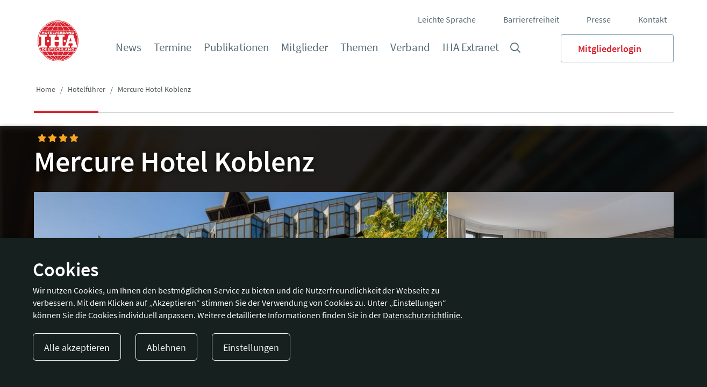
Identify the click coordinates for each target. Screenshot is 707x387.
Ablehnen (166, 347)
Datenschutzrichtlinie (421, 315)
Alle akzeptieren (77, 347)
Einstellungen (251, 347)
